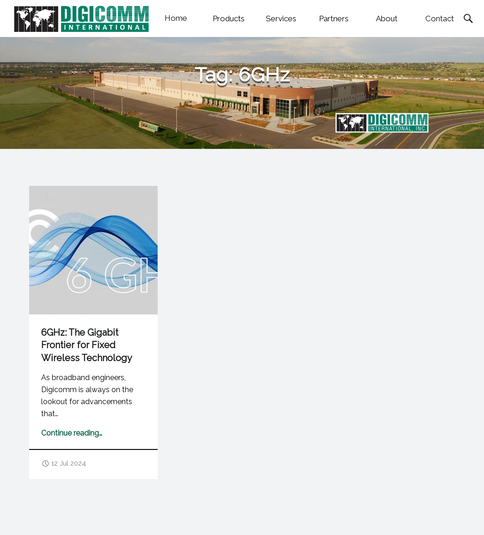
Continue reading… (71, 433)
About (387, 18)
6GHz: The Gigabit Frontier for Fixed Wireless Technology (86, 345)
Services (281, 18)
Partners (334, 18)
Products (229, 18)
